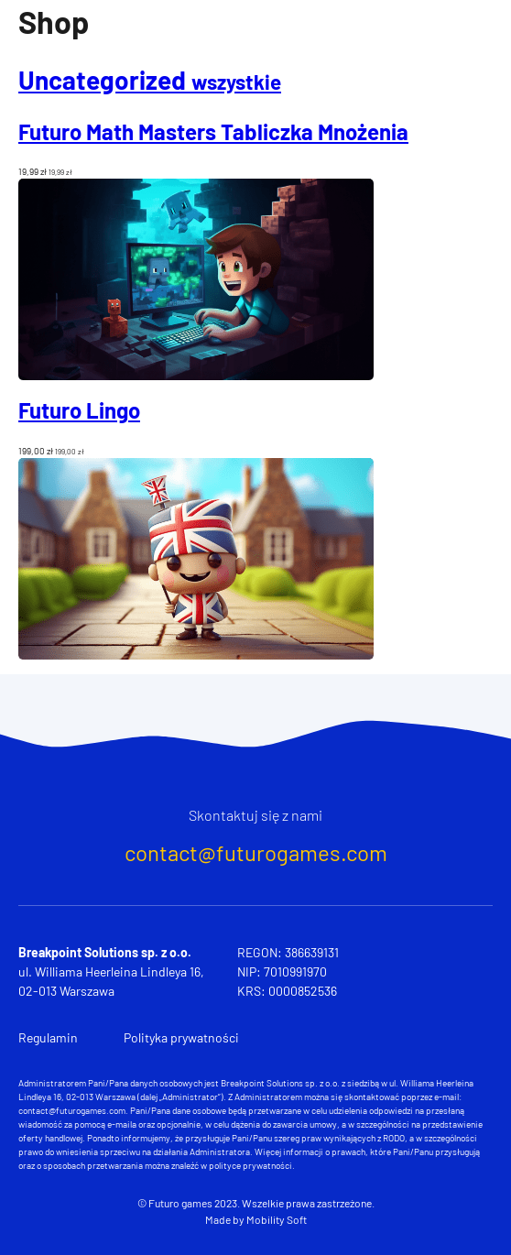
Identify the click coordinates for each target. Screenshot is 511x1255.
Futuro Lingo (79, 410)
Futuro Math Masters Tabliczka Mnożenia (213, 131)
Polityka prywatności (181, 1037)
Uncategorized (149, 79)
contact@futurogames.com (256, 852)
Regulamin (48, 1037)
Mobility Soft (276, 1219)
